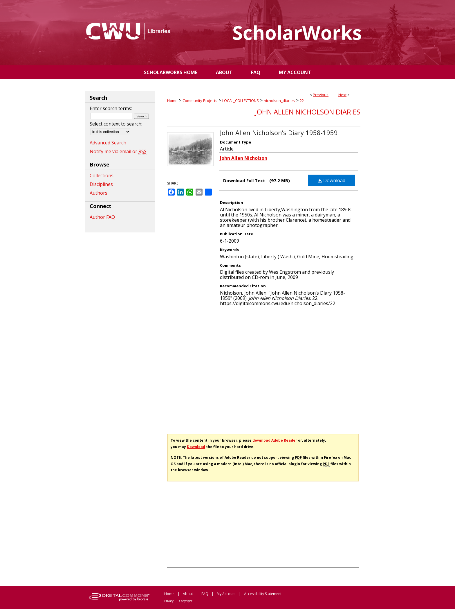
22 (302, 100)
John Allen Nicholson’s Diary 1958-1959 (279, 132)
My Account (226, 593)
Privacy (169, 601)
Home (172, 100)
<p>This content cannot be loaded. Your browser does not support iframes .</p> (263, 368)
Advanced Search (108, 142)
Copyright (185, 601)
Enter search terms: (111, 108)
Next (342, 94)
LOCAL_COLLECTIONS (240, 100)
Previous (320, 94)
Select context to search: (116, 124)
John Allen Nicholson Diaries (307, 112)
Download (331, 180)
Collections (101, 175)
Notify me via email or (118, 151)
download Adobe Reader (274, 440)
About (188, 593)
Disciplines (101, 184)
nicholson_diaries (279, 100)
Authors (98, 193)
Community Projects (200, 100)
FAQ (204, 593)
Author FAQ (102, 217)
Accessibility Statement (262, 593)
